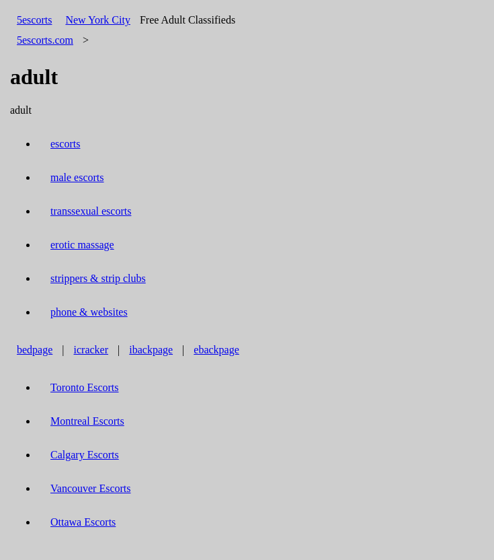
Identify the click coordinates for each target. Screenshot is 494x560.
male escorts (77, 177)
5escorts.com (45, 40)
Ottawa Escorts (83, 522)
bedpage (34, 349)
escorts (65, 143)
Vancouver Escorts (90, 488)
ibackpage (151, 349)
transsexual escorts (90, 211)
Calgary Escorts (84, 454)
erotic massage (82, 244)
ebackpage (216, 349)
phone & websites (89, 312)
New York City (97, 20)
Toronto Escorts (84, 387)
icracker (91, 349)
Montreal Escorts (87, 421)
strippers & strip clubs (98, 278)
